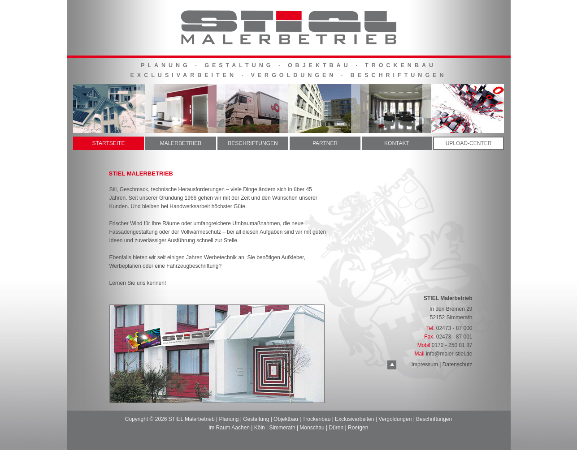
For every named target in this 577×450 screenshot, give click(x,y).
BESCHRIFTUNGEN (253, 143)
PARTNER (325, 143)
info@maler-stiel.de (449, 354)
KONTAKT (396, 143)
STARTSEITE (108, 143)
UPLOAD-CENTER (469, 143)
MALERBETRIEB (181, 143)
